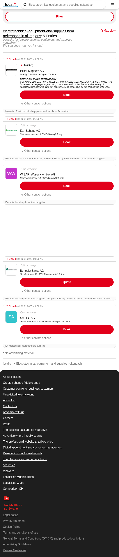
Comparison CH (13, 488)
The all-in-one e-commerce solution (25, 459)
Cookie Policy (11, 526)
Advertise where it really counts (22, 435)
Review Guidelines (14, 550)
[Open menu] (112, 4)
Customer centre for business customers (28, 388)
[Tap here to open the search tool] (63, 5)
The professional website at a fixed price (28, 441)
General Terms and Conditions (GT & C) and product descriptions (43, 538)
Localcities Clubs (13, 482)
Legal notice (10, 515)
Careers (8, 418)
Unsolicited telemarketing (18, 394)
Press (6, 423)
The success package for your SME (25, 429)
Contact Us (10, 406)
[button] (59, 85)
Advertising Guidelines (17, 544)
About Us (9, 400)
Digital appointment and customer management (32, 447)
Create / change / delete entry (21, 382)
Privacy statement (14, 520)
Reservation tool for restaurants (22, 453)
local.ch (8, 363)
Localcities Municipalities (18, 476)
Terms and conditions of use (20, 532)
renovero (8, 471)
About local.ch (12, 376)
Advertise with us (13, 412)
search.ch (9, 465)
